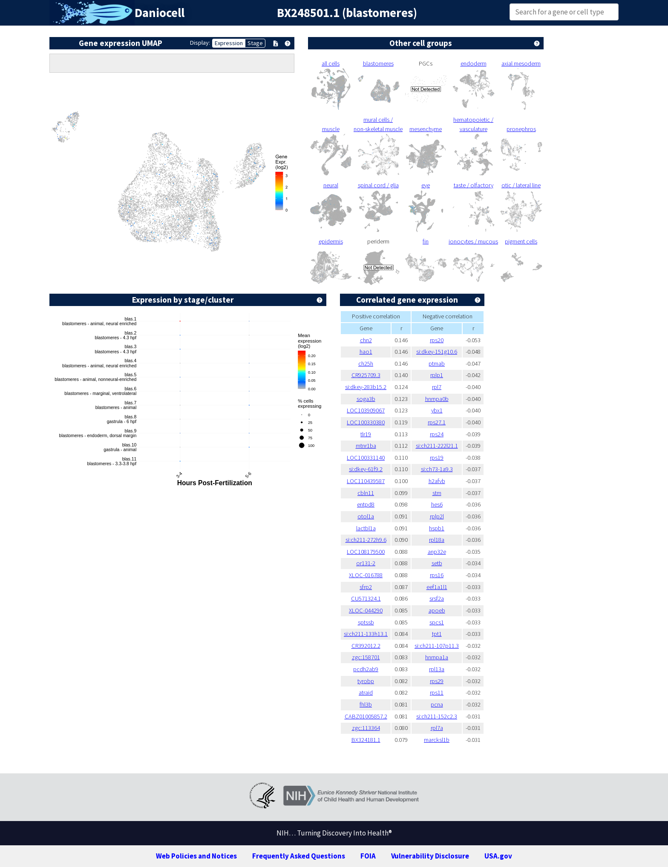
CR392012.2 (365, 646)
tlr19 (365, 434)
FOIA (368, 856)
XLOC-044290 (366, 610)
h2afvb (437, 481)
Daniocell (159, 12)
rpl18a (436, 540)
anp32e (437, 551)
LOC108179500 (366, 551)
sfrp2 (366, 587)
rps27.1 (437, 422)
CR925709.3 (365, 375)
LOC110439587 (366, 481)
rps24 (436, 434)
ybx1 (437, 410)
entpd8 (365, 504)
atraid (366, 692)
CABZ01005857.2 (366, 716)
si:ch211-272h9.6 (366, 540)
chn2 (366, 340)
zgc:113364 (366, 728)
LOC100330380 (366, 422)
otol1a (365, 516)
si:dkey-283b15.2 (365, 387)
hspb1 (436, 528)
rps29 (436, 681)
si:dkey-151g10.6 (436, 351)
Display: (200, 42)
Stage (255, 43)
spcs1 (436, 622)
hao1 (366, 351)
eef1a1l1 (436, 587)
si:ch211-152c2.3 (436, 716)
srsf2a (436, 598)
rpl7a (437, 728)
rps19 (436, 457)
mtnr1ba (366, 445)
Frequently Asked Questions (298, 856)
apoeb (437, 610)
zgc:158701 (366, 657)
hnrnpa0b (437, 399)
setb (437, 563)
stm (436, 493)
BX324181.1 (365, 740)
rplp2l (437, 516)
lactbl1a (366, 528)
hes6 (437, 504)
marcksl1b (436, 740)
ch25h (365, 363)
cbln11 (365, 493)
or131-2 (365, 563)
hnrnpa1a (436, 657)
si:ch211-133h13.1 (366, 634)
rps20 (436, 340)
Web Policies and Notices (196, 856)
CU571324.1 (366, 598)
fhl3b (366, 704)
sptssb (366, 622)
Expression (229, 43)
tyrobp (365, 681)
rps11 (436, 692)
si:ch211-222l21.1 (437, 445)
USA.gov (498, 856)
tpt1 (437, 634)
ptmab (437, 363)
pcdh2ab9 (365, 669)
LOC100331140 (366, 457)
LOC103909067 (366, 410)
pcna (437, 704)
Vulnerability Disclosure (430, 856)
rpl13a (436, 669)
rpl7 (436, 387)
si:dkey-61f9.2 (366, 469)
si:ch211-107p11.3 (437, 646)
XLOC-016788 (366, 575)
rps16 (436, 575)
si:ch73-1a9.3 (437, 469)
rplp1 (436, 375)
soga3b (366, 399)
